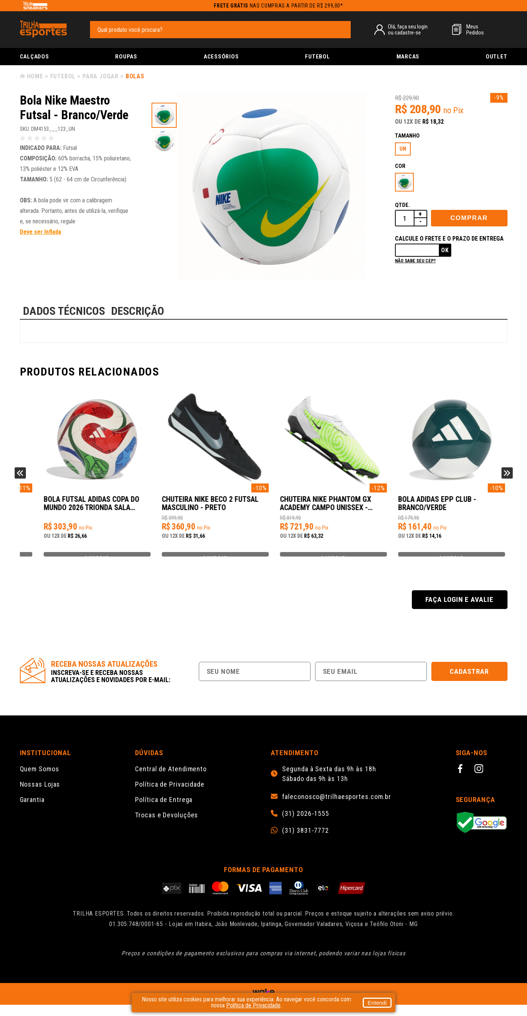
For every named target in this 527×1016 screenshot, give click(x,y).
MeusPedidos (475, 29)
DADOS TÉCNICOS (64, 310)
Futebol (317, 56)
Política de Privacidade (169, 795)
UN (402, 148)
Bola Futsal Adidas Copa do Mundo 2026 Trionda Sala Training (199, 507)
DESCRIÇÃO (137, 310)
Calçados (34, 56)
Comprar (469, 217)
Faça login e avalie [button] (459, 610)
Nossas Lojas (40, 795)
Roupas (126, 56)
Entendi (377, 1003)
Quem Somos (39, 780)
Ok (445, 250)
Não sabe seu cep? (415, 261)
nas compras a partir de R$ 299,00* (278, 6)
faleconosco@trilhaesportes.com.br (336, 808)
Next (507, 478)
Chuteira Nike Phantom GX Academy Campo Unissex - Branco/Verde (440, 507)
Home (35, 76)
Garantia (32, 811)
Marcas (408, 56)
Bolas (135, 76)
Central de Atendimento (171, 780)
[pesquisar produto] (341, 29)
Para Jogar (101, 76)
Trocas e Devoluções (166, 826)
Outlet (496, 56)
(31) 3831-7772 (305, 841)
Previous (20, 478)
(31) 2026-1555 (305, 825)
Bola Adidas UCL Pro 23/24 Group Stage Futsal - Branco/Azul (74, 507)
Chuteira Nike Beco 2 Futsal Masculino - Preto (321, 507)
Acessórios (221, 56)
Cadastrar (469, 682)
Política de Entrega (163, 811)
